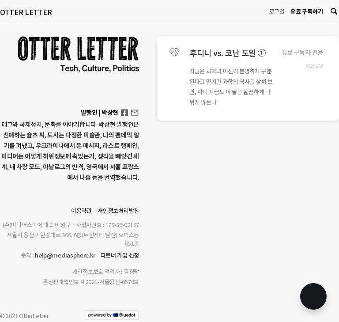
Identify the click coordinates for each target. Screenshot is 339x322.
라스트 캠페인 (119, 145)
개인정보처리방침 (118, 210)
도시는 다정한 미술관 (73, 134)
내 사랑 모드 (25, 166)
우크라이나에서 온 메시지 (68, 145)
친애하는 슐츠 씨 (24, 134)
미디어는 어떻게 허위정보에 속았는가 (47, 156)
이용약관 (81, 210)
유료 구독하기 (306, 11)
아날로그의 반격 (63, 166)
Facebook (124, 110)
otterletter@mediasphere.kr (134, 112)
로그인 (277, 11)
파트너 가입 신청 (120, 255)
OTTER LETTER (26, 12)
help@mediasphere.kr (65, 255)
